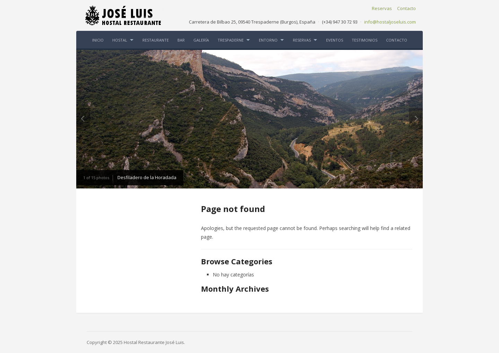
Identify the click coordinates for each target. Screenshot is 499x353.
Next (416, 118)
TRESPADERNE (231, 40)
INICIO (98, 40)
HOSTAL (119, 40)
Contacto (406, 8)
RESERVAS (302, 40)
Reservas (382, 8)
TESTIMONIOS (364, 40)
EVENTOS (334, 40)
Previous (83, 118)
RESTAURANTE (155, 40)
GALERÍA (201, 40)
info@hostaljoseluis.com (390, 22)
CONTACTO (396, 40)
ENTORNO (268, 40)
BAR (181, 40)
